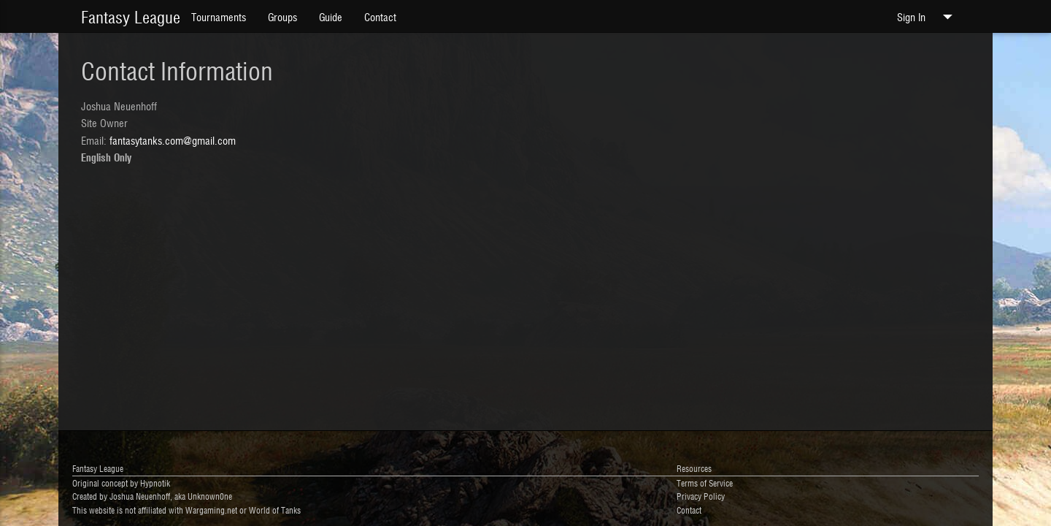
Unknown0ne (210, 495)
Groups (282, 16)
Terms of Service (705, 482)
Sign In (928, 16)
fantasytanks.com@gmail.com (172, 140)
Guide (330, 16)
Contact (380, 16)
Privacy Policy (701, 495)
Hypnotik (155, 482)
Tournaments (218, 16)
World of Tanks (275, 509)
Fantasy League (130, 16)
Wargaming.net (211, 509)
